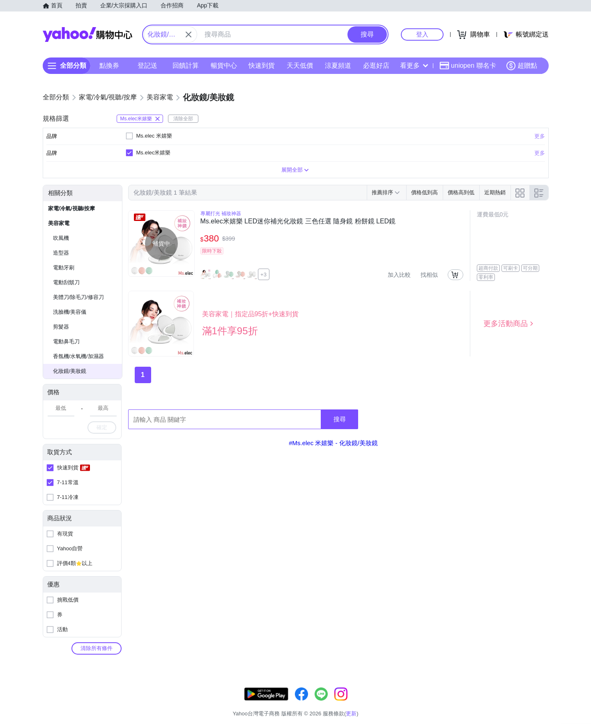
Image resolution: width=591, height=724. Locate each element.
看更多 (414, 65)
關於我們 (419, 703)
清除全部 (183, 119)
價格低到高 (424, 192)
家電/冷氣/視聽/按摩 (71, 208)
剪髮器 (61, 327)
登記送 (147, 65)
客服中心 (388, 703)
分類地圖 (538, 703)
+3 (263, 274)
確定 (102, 427)
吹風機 (61, 238)
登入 (422, 34)
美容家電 (58, 223)
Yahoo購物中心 (87, 34)
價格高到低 (461, 192)
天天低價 (300, 65)
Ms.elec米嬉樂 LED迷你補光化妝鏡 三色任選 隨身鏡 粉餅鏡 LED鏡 (298, 221)
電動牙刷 (63, 267)
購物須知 (450, 703)
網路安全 (481, 703)
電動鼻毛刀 (66, 341)
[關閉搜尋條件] (188, 34)
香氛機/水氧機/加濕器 (78, 356)
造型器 (61, 253)
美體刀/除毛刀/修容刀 (78, 297)
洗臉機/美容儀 (70, 312)
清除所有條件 (96, 648)
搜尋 (339, 419)
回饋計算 (185, 65)
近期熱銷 (495, 192)
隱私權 (509, 703)
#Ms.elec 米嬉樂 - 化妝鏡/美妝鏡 (333, 442)
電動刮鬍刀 (66, 282)
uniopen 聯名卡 (467, 66)
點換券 (109, 65)
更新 (541, 693)
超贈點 (521, 66)
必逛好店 (376, 65)
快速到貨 (261, 65)
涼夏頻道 (337, 65)
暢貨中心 (223, 65)
